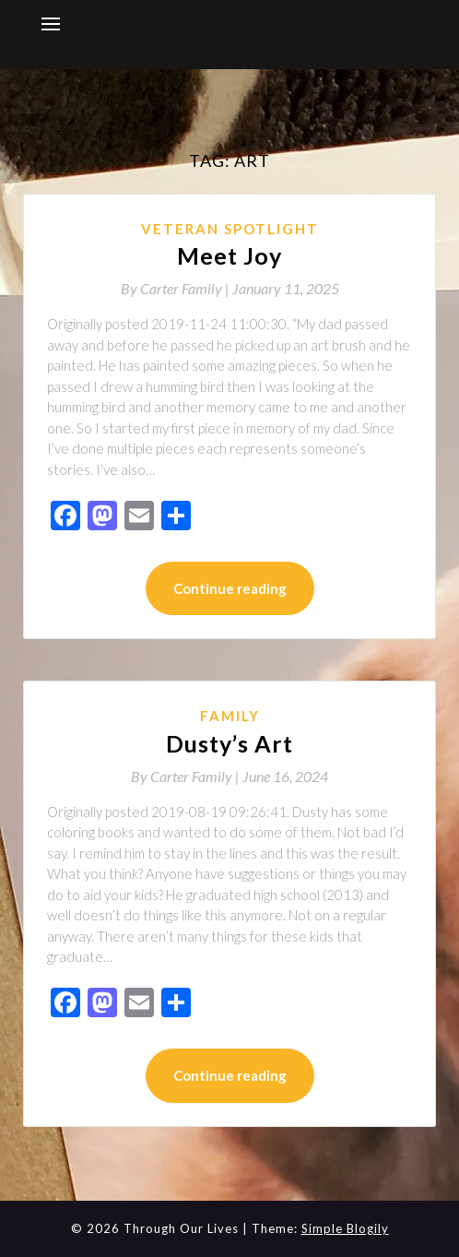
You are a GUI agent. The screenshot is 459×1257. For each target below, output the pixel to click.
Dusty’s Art (229, 743)
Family (230, 715)
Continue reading (230, 588)
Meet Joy (229, 255)
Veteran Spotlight (230, 228)
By (176, 288)
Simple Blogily (345, 1228)
